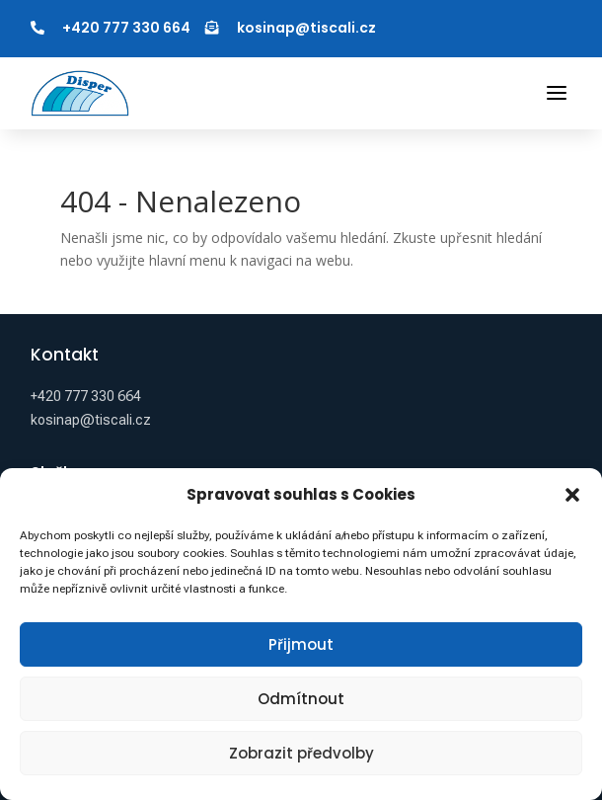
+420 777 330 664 (126, 28)
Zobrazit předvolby (301, 753)
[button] (572, 495)
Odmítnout (301, 698)
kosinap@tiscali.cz (306, 28)
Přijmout (301, 644)
